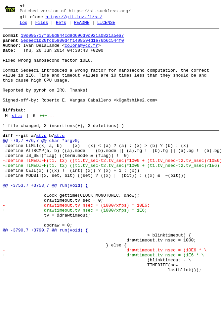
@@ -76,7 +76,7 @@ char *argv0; (41, 163)
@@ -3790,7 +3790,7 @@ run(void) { (45, 271)
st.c (17, 136)
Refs (61, 26)
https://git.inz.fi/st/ (74, 19)
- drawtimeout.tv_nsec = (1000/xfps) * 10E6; (76, 241)
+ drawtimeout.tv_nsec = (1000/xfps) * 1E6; (75, 247)
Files (41, 26)
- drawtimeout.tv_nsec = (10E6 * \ (104, 295)
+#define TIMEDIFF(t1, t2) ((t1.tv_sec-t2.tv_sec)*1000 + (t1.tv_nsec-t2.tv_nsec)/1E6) (111, 193)
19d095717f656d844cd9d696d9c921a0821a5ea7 (72, 39)
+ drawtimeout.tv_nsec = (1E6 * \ (103, 301)
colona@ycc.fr (81, 51)
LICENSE (106, 26)
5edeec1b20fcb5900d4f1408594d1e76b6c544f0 (72, 45)
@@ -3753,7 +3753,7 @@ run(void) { (45, 217)
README (81, 26)
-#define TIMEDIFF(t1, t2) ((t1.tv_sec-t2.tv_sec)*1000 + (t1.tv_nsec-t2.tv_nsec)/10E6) (112, 187)
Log (23, 26)
